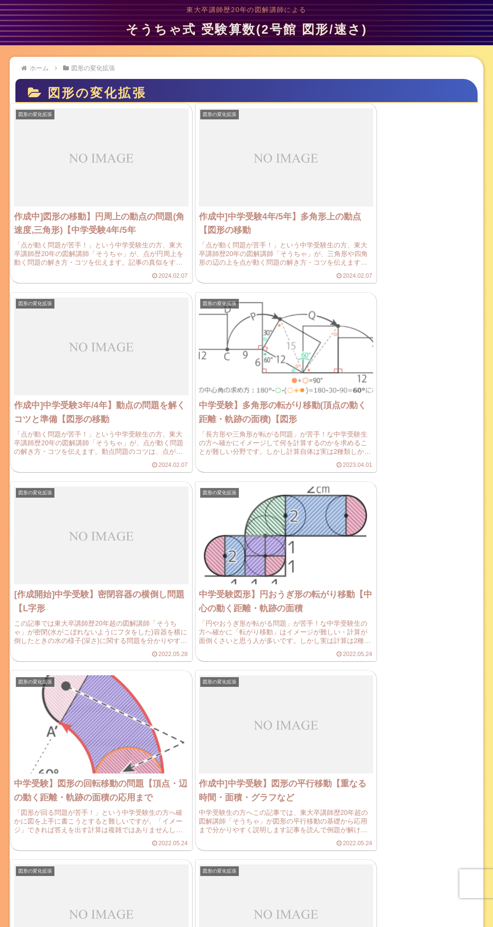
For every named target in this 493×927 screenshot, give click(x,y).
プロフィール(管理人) (298, 889)
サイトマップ (361, 889)
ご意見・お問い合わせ (222, 889)
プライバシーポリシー (145, 889)
